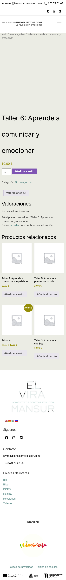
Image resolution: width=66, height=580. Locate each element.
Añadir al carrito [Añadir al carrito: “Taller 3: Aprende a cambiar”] (47, 356)
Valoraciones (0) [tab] (16, 193)
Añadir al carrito (24, 171)
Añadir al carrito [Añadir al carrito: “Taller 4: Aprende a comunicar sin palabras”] (14, 294)
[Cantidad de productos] (6, 172)
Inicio (4, 34)
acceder (14, 225)
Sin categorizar (17, 34)
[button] (59, 24)
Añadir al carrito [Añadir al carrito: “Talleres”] (14, 353)
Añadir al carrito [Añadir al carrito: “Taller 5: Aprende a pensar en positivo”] (47, 294)
